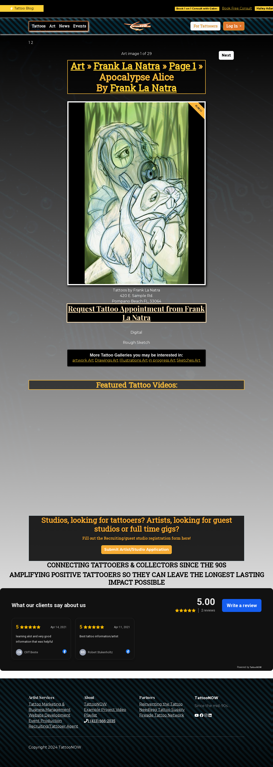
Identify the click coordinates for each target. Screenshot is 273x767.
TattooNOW (95, 704)
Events (79, 26)
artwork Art (83, 360)
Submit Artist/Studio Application (136, 549)
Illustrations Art (133, 360)
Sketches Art (188, 360)
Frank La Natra (126, 66)
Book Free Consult (240, 8)
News (64, 26)
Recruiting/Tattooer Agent (53, 726)
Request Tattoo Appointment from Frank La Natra (136, 313)
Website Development (49, 715)
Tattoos (38, 26)
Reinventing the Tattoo (161, 704)
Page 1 (182, 66)
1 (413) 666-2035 (99, 720)
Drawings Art (107, 360)
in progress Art (162, 360)
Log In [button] (232, 26)
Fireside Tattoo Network (161, 715)
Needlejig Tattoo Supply (162, 709)
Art (52, 26)
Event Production (45, 721)
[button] (205, 26)
